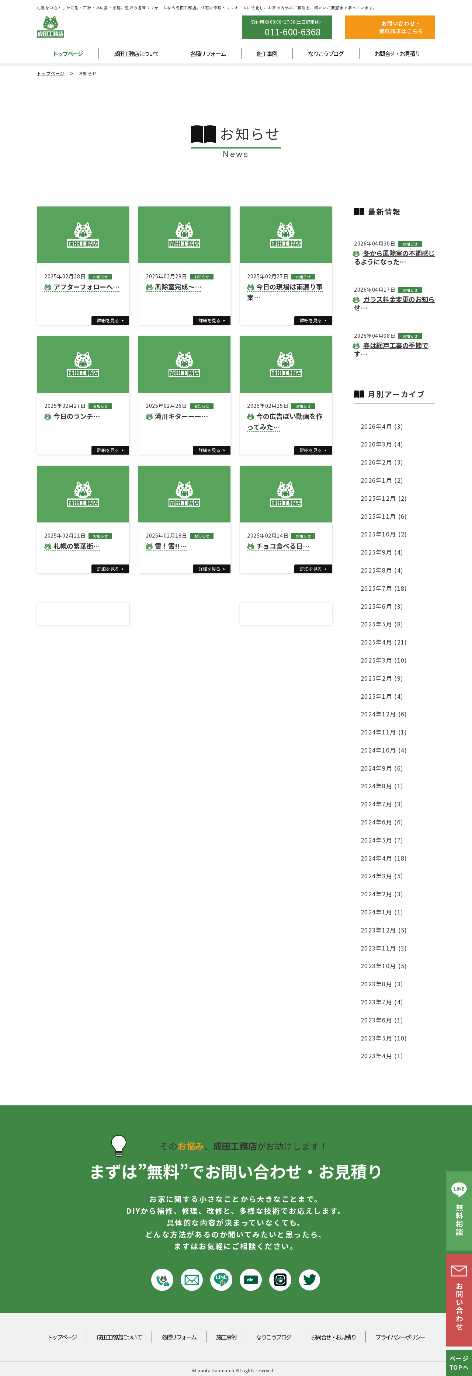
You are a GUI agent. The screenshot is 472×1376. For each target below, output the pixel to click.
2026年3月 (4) (382, 443)
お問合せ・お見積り (397, 53)
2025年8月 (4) (382, 570)
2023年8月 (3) (382, 983)
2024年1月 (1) (382, 911)
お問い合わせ (459, 1306)
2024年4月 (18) (384, 858)
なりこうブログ (325, 53)
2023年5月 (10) (384, 1037)
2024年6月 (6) (382, 821)
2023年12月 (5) (384, 929)
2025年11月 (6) (384, 516)
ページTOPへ (459, 1363)
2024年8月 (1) (382, 785)
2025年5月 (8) (382, 623)
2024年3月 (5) (382, 875)
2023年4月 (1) (382, 1055)
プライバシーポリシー (400, 1336)
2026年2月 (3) (382, 462)
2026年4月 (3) (382, 426)
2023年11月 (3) (384, 948)
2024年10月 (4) (384, 750)
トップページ (67, 53)
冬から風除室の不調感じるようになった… (394, 257)
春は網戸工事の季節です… (391, 349)
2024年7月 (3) (382, 803)
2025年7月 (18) (384, 588)
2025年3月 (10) (384, 660)
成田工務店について (136, 53)
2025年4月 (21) (384, 641)
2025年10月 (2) (384, 533)
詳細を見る (108, 320)
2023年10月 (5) (384, 965)
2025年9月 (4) (382, 552)
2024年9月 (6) (382, 768)
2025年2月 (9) (382, 678)
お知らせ (88, 73)
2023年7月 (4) (382, 1001)
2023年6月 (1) (382, 1019)
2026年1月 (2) (382, 480)
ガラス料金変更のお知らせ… (394, 303)
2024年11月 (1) (384, 731)
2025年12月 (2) (384, 498)
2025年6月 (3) (382, 606)
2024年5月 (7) (382, 839)
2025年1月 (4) (382, 696)
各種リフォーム (207, 53)
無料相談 (459, 1220)
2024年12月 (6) (384, 713)
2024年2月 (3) (382, 893)
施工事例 (267, 53)
